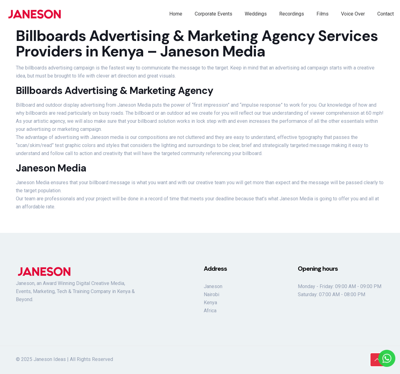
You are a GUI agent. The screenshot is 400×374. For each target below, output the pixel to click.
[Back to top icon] (377, 360)
